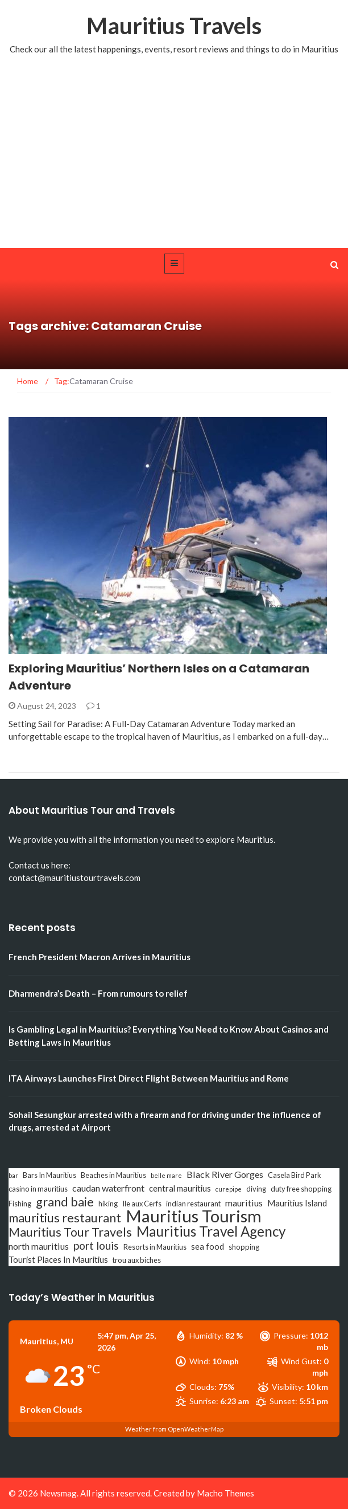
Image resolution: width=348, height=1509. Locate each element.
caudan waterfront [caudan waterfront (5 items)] (108, 1187)
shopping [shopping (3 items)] (244, 1246)
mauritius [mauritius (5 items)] (244, 1202)
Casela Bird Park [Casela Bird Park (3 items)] (294, 1175)
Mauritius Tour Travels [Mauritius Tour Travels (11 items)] (70, 1232)
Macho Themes (225, 1493)
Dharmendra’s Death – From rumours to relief (98, 993)
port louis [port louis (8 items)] (96, 1245)
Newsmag (58, 1493)
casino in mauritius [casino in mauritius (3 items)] (38, 1188)
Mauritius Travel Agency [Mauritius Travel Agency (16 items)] (210, 1231)
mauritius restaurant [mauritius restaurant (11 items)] (65, 1218)
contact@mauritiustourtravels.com (74, 877)
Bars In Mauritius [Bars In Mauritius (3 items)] (49, 1175)
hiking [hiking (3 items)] (108, 1203)
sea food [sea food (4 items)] (207, 1246)
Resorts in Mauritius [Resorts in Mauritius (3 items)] (155, 1246)
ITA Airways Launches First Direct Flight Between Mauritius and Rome (149, 1078)
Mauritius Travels (174, 25)
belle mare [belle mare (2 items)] (166, 1175)
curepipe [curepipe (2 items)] (229, 1189)
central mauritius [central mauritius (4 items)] (180, 1188)
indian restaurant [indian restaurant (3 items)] (193, 1203)
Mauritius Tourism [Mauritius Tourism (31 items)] (194, 1216)
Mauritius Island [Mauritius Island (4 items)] (297, 1203)
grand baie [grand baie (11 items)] (65, 1202)
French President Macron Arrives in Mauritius (99, 957)
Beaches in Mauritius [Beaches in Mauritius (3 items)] (113, 1175)
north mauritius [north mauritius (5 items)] (39, 1246)
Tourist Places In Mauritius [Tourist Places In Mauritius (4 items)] (58, 1260)
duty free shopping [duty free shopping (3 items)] (301, 1188)
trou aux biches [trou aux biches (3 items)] (137, 1260)
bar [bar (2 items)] (13, 1175)
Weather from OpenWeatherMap (174, 1429)
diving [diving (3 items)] (256, 1188)
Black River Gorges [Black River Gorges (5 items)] (225, 1174)
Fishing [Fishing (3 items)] (20, 1203)
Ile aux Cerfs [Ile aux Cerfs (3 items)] (141, 1203)
